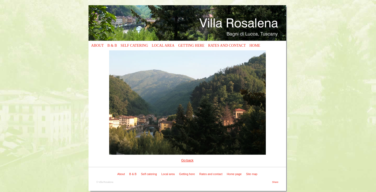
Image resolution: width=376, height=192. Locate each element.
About (97, 45)
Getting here (191, 45)
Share (275, 182)
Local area (163, 45)
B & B (112, 45)
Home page (234, 174)
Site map (251, 174)
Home (254, 45)
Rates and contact (227, 45)
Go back (187, 160)
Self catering (134, 45)
